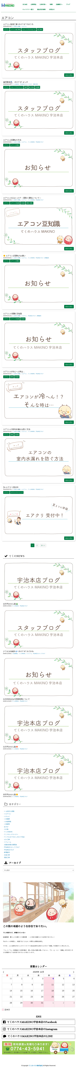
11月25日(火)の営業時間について (16, 699)
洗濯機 (37, 87)
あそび (6, 826)
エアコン (6, 29)
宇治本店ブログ (39, 142)
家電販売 (47, 257)
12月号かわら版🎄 (10, 604)
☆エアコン (24, 26)
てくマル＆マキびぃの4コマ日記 (14, 837)
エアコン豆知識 (15, 203)
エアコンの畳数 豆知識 (12, 314)
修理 (26, 87)
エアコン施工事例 (15, 29)
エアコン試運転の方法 (12, 140)
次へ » (43, 545)
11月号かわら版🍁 (10, 747)
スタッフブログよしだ (17, 87)
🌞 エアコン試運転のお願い (14, 256)
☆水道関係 (15, 653)
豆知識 (23, 203)
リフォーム (29, 653)
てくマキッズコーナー (11, 834)
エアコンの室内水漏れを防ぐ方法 (16, 429)
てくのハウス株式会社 (36, 1065)
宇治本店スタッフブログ (26, 84)
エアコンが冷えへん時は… (14, 372)
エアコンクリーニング (17, 492)
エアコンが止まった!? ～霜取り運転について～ (22, 198)
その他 (6, 829)
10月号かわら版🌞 (10, 794)
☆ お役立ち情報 (16, 26)
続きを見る (68, 75)
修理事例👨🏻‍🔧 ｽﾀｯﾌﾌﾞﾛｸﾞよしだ (15, 82)
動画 (12, 377)
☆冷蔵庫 (7, 819)
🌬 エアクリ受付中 (11, 487)
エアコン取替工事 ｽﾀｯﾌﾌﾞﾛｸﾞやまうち (18, 24)
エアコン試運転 (15, 145)
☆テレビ (7, 816)
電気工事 (35, 84)
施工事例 (39, 29)
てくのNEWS (15, 84)
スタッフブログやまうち (28, 29)
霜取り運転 (30, 203)
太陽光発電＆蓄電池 (10, 844)
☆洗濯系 (7, 824)
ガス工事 (7, 839)
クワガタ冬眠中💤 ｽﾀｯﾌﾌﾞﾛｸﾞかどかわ (18, 651)
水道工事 (7, 855)
